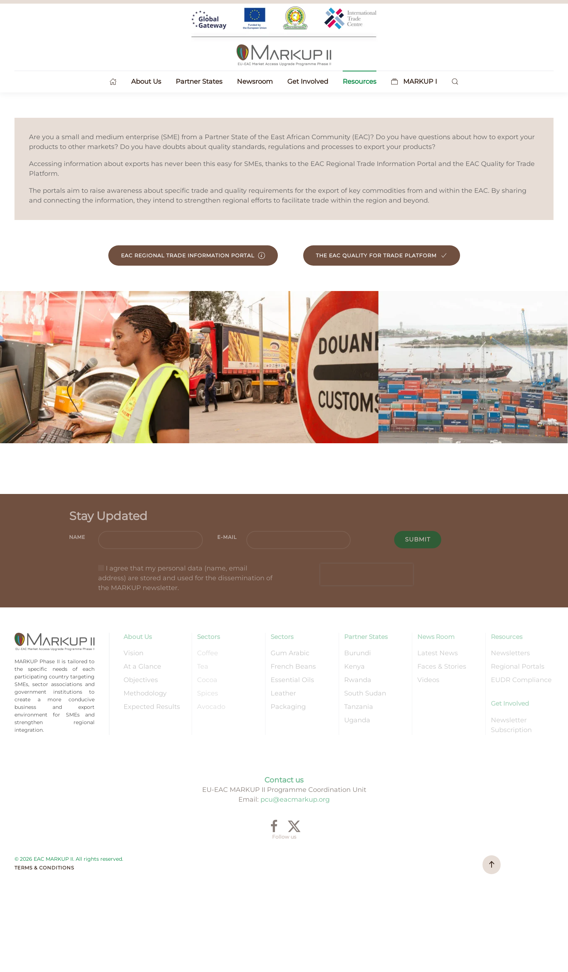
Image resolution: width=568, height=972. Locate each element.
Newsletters (510, 653)
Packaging (288, 707)
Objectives (141, 680)
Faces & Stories (441, 666)
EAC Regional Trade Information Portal (193, 255)
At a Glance (142, 666)
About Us (138, 636)
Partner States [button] (199, 82)
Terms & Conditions (44, 868)
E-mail (227, 537)
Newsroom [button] (255, 82)
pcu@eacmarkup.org (295, 799)
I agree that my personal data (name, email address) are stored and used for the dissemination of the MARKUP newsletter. (185, 578)
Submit (417, 539)
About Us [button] (146, 82)
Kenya (354, 666)
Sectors (208, 636)
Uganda (357, 720)
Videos (428, 680)
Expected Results (152, 707)
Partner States (366, 636)
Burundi (357, 653)
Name (77, 537)
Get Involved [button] (307, 82)
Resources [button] (359, 82)
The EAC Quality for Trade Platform (381, 255)
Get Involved (510, 703)
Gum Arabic (290, 653)
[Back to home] (284, 36)
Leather (283, 693)
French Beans (293, 666)
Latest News (437, 653)
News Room (436, 636)
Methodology (145, 693)
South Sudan (365, 693)
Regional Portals (517, 666)
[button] (455, 81)
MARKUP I (414, 82)
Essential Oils (292, 680)
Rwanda (357, 680)
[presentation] (366, 574)
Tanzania (358, 707)
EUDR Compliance (521, 680)
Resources (506, 636)
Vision (133, 653)
